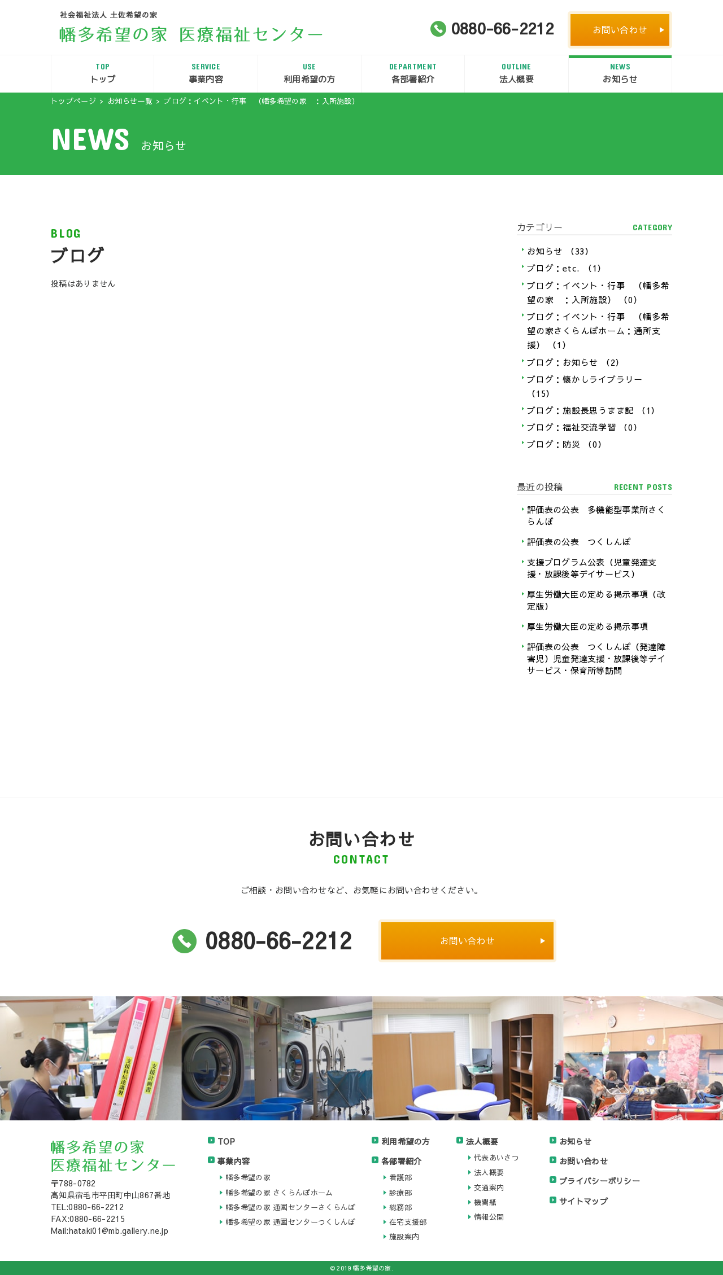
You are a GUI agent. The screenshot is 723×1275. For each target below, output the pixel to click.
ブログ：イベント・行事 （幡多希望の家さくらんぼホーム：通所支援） (598, 330)
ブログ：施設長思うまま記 (593, 410)
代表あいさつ (496, 1158)
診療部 (400, 1193)
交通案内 (489, 1187)
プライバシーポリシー (599, 1180)
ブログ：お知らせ (575, 362)
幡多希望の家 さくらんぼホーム (279, 1193)
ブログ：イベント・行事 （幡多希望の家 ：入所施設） (598, 292)
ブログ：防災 (567, 444)
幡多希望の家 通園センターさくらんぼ (290, 1207)
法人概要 (516, 73)
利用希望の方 (309, 73)
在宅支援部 (408, 1222)
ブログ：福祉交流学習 (584, 427)
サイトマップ (583, 1201)
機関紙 (485, 1202)
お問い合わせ (620, 29)
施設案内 (404, 1237)
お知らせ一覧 (130, 101)
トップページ (73, 101)
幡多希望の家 (248, 1177)
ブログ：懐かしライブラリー (585, 386)
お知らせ (620, 73)
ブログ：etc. (566, 268)
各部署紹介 (413, 73)
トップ (102, 73)
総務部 (400, 1207)
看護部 (400, 1177)
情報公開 (489, 1217)
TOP (226, 1141)
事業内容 (205, 73)
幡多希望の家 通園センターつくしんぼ (290, 1222)
